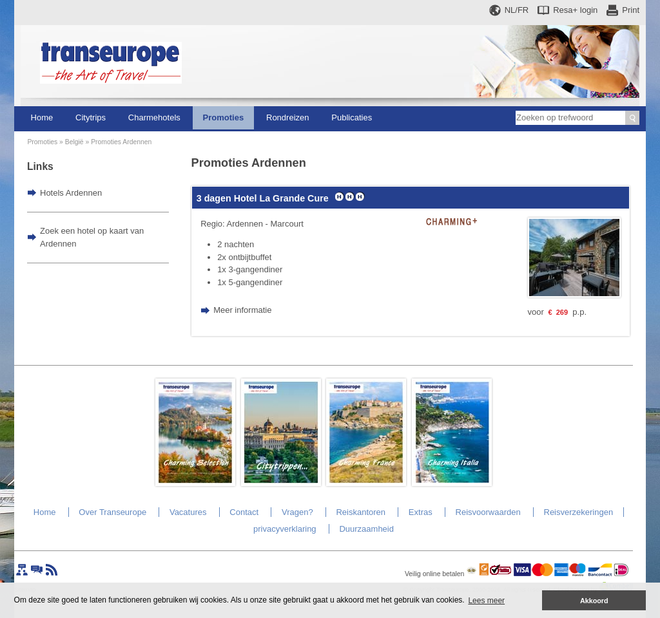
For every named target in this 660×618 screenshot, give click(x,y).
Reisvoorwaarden (488, 512)
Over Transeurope (112, 512)
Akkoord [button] (594, 600)
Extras (420, 512)
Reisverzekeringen (579, 512)
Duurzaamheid (366, 529)
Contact (243, 512)
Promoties (223, 117)
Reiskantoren (360, 512)
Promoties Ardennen (121, 141)
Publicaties (351, 117)
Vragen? (297, 512)
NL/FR (517, 10)
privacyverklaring (284, 529)
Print (630, 10)
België (74, 141)
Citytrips (90, 117)
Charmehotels (154, 117)
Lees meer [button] (486, 600)
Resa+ (575, 10)
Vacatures (188, 512)
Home (42, 117)
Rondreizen (287, 117)
